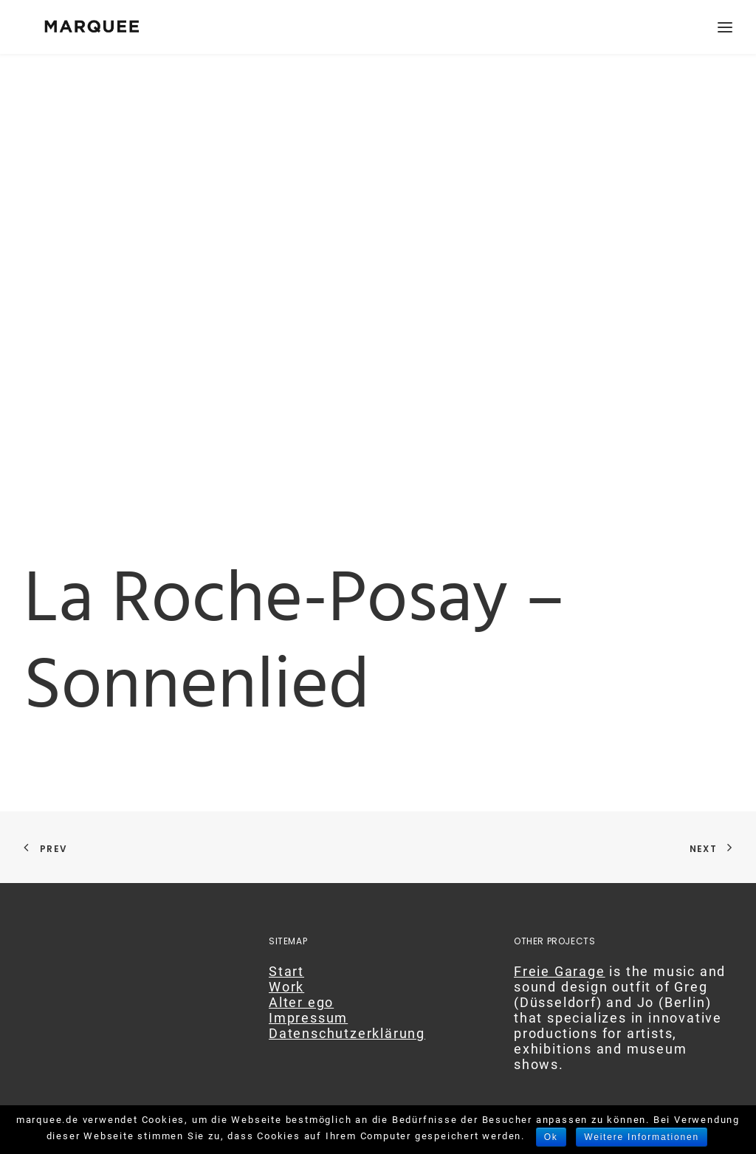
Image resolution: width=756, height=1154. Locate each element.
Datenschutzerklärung (347, 1033)
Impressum (308, 1018)
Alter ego (301, 1002)
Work (286, 987)
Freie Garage (559, 971)
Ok (551, 1137)
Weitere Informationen (641, 1137)
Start (286, 971)
